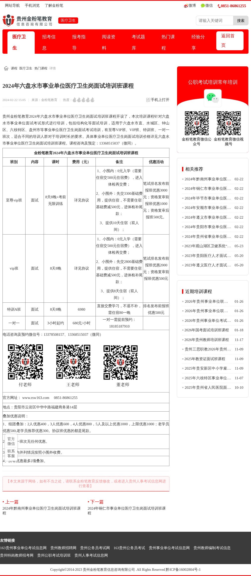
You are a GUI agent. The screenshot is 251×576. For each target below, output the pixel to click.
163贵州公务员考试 (129, 548)
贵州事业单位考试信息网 (169, 548)
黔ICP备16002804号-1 (183, 570)
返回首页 (228, 40)
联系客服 (11, 453)
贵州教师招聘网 (63, 548)
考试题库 (138, 42)
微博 (190, 5)
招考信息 (49, 42)
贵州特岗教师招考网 (16, 555)
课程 (14, 68)
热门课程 (168, 42)
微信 (207, 5)
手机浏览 (32, 5)
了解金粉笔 (54, 5)
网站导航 (12, 5)
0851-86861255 (232, 6)
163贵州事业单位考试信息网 (23, 548)
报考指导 (79, 42)
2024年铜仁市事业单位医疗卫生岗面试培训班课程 (128, 507)
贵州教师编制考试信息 (212, 548)
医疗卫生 (19, 42)
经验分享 (198, 42)
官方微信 (11, 441)
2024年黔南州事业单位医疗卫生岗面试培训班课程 (43, 507)
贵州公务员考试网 (95, 548)
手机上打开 (157, 101)
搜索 (241, 20)
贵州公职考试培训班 (54, 555)
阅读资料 (108, 42)
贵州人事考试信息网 (91, 555)
